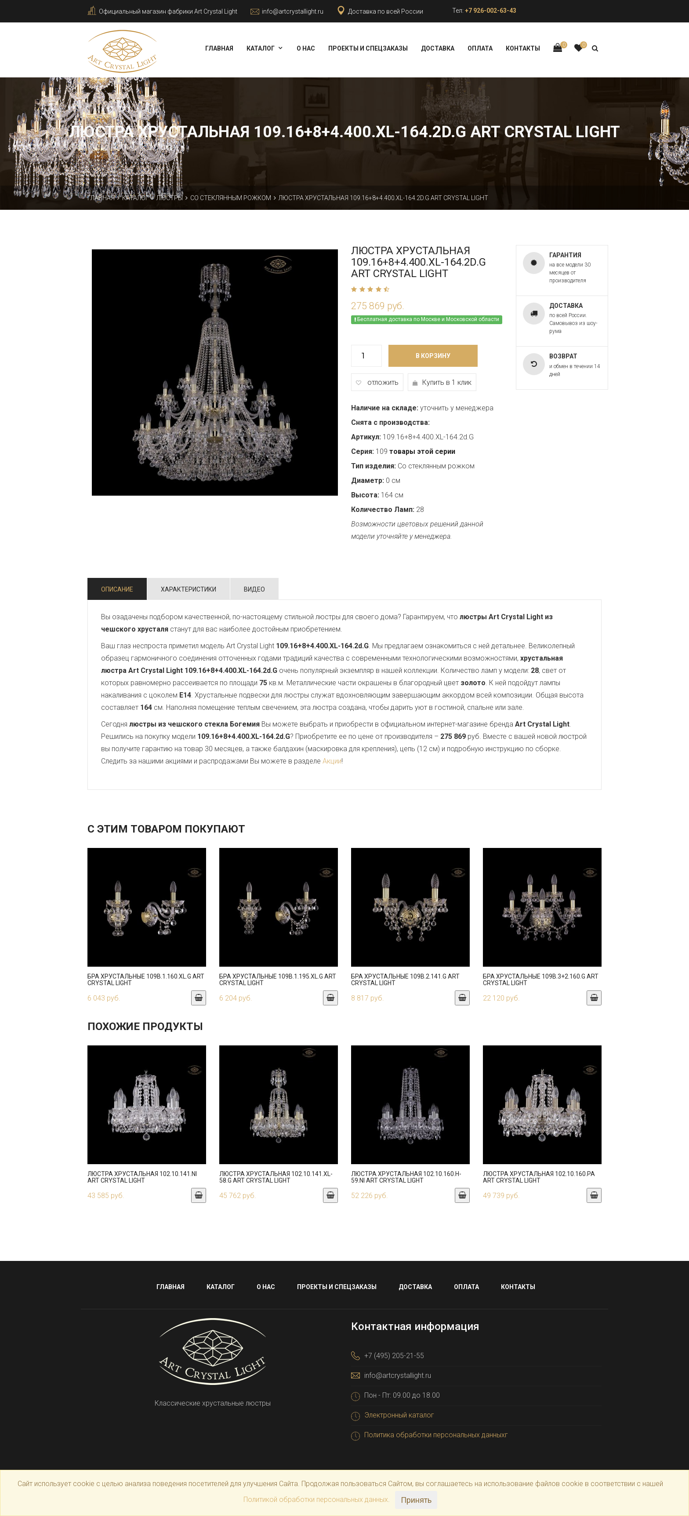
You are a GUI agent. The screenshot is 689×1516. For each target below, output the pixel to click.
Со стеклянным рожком (230, 195)
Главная (219, 48)
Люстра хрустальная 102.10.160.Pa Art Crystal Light (539, 1174)
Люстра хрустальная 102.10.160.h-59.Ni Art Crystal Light (406, 1174)
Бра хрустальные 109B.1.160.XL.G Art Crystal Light (145, 977)
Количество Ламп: (382, 507)
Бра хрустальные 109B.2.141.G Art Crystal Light (405, 977)
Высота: (365, 492)
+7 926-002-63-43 (490, 10)
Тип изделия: (373, 463)
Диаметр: (367, 478)
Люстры (169, 195)
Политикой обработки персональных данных (315, 1499)
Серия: (362, 449)
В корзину (433, 353)
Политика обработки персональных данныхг (436, 1432)
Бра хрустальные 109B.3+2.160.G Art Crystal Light (540, 977)
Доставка (437, 48)
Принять (416, 1500)
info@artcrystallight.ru (292, 11)
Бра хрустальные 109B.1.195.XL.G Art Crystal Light (277, 977)
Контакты (523, 48)
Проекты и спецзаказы (368, 48)
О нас (306, 48)
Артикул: (366, 434)
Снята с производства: (390, 420)
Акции (332, 758)
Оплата (480, 48)
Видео (254, 586)
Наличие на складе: (384, 405)
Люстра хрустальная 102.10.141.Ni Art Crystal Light (142, 1174)
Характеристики (188, 586)
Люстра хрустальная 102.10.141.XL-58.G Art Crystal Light (276, 1174)
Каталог (261, 48)
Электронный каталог (399, 1413)
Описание (117, 586)
